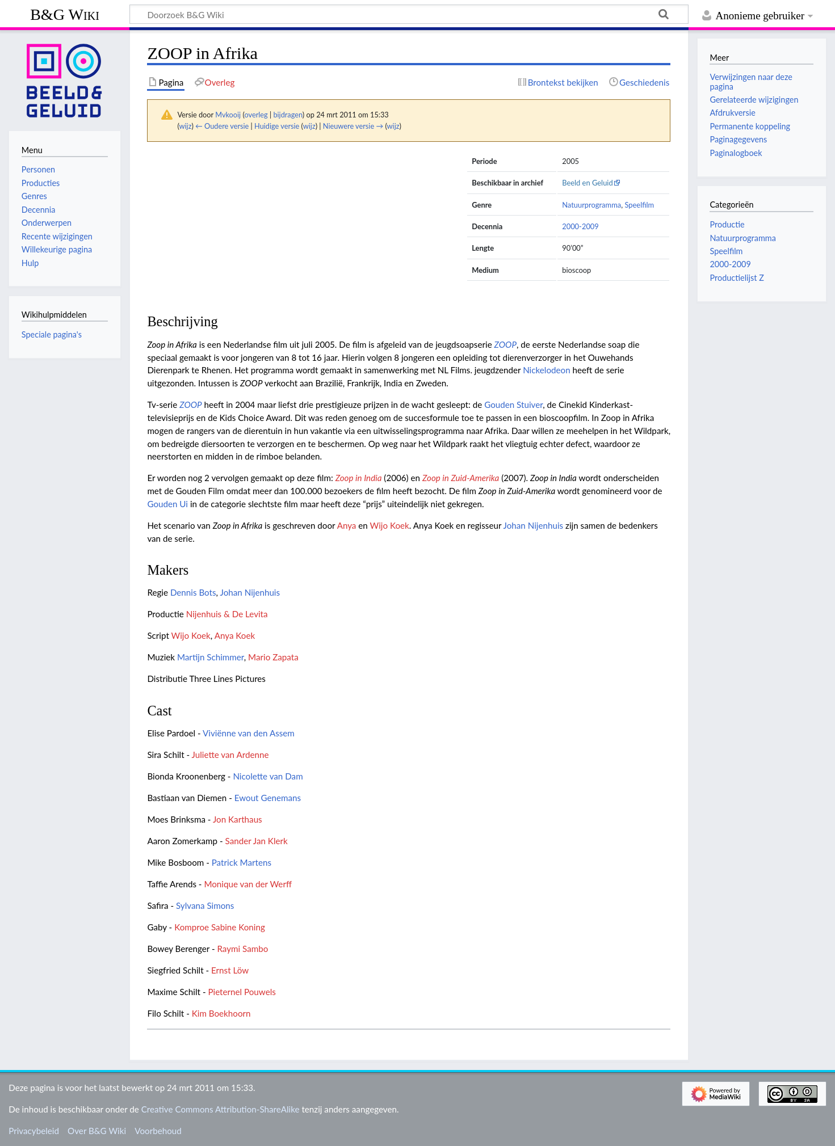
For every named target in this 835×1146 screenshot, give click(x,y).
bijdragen (287, 114)
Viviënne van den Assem (249, 733)
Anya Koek (235, 635)
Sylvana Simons (205, 905)
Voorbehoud (158, 1131)
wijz (185, 125)
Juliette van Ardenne (230, 754)
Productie (727, 224)
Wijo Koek (389, 525)
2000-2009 (580, 226)
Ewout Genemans (267, 798)
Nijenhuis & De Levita (227, 614)
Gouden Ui (167, 504)
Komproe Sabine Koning (219, 927)
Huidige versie (276, 125)
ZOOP (505, 344)
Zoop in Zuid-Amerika (460, 478)
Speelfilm (639, 204)
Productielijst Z (736, 278)
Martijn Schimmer (210, 657)
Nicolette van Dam (268, 776)
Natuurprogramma (591, 204)
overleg (255, 114)
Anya (346, 525)
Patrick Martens (241, 862)
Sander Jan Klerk (256, 841)
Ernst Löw (230, 970)
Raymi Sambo (242, 948)
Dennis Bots (193, 592)
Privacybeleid (34, 1131)
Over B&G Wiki (97, 1131)
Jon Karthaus (237, 819)
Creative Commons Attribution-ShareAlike (220, 1109)
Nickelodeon (546, 370)
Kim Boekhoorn (221, 1013)
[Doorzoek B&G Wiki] (409, 14)
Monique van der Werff (248, 884)
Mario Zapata (273, 657)
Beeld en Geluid (587, 182)
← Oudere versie (222, 125)
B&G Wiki (64, 14)
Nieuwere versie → (353, 125)
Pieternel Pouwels (241, 992)
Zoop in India (358, 478)
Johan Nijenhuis (533, 525)
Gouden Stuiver (513, 404)
